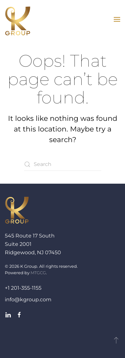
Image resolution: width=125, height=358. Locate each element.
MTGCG (38, 272)
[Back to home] (18, 21)
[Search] (62, 164)
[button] (117, 19)
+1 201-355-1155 (23, 288)
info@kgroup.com (28, 299)
